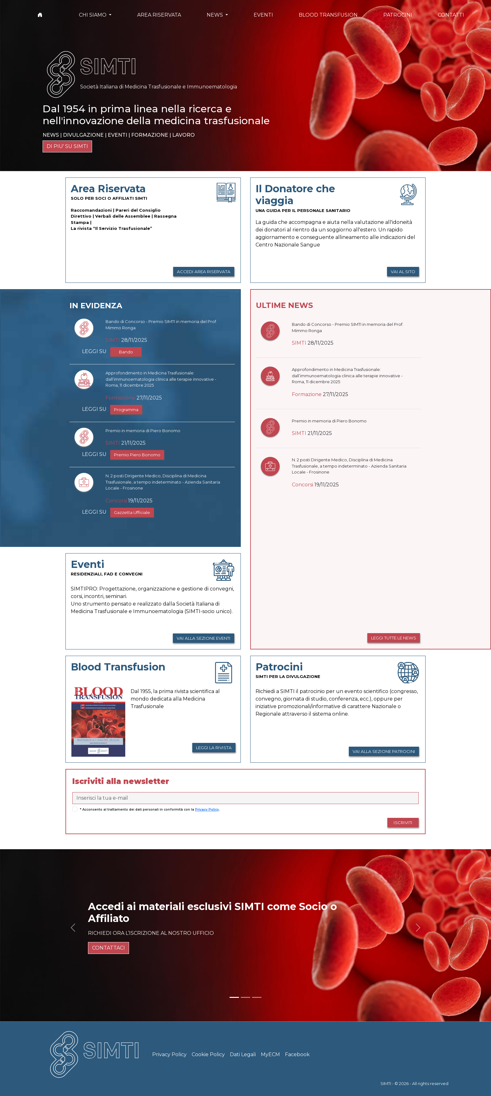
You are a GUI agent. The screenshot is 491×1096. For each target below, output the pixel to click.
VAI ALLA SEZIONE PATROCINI (384, 751)
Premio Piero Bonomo (137, 454)
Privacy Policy (207, 809)
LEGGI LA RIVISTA (214, 747)
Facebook (297, 1054)
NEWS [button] (215, 15)
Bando (126, 351)
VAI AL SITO (403, 271)
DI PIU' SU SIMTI (67, 146)
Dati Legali (243, 1054)
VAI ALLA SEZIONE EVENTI (203, 638)
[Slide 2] (245, 997)
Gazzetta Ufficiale (132, 512)
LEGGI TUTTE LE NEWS (393, 637)
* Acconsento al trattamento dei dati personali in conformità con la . (150, 809)
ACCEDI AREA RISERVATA (203, 271)
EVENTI (263, 15)
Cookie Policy (208, 1054)
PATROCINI (397, 15)
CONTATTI (451, 15)
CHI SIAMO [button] (93, 15)
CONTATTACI (108, 948)
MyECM (270, 1054)
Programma (126, 409)
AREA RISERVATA (159, 15)
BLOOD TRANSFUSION (328, 15)
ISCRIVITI (403, 822)
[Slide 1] (234, 997)
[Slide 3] (256, 997)
